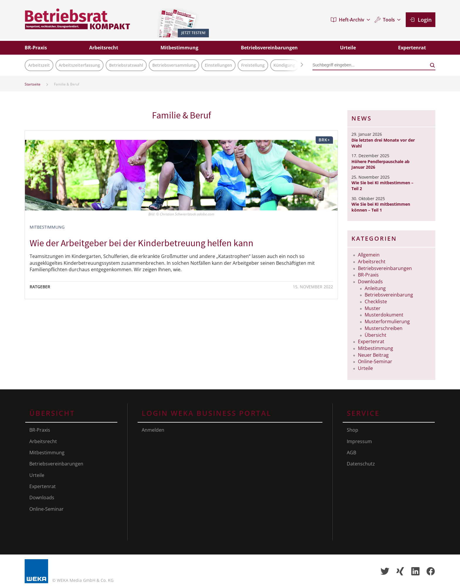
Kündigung (284, 65)
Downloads (370, 281)
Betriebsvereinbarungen (385, 268)
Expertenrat (371, 341)
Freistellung (253, 65)
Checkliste (376, 301)
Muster (372, 308)
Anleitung (375, 288)
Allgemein (369, 255)
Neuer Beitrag (373, 355)
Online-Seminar (375, 361)
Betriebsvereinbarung (389, 295)
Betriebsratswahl (126, 65)
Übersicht (375, 335)
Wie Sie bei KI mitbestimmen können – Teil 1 (380, 207)
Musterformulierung (387, 321)
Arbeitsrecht (371, 261)
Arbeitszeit (39, 65)
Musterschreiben (383, 328)
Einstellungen (218, 65)
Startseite (32, 84)
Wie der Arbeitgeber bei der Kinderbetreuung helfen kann (141, 243)
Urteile (365, 368)
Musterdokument (384, 314)
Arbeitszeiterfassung (79, 65)
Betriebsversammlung (174, 65)
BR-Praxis (368, 275)
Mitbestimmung (375, 348)
